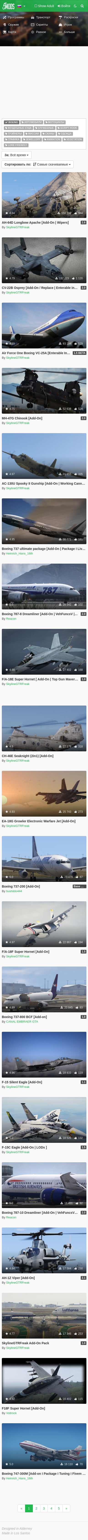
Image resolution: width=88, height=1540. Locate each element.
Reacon (11, 618)
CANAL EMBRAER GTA (22, 1021)
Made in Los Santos (16, 1533)
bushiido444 (14, 891)
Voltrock (11, 1413)
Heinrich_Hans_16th (19, 553)
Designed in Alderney (17, 1528)
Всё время (16, 155)
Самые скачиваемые (38, 164)
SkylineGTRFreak (18, 227)
